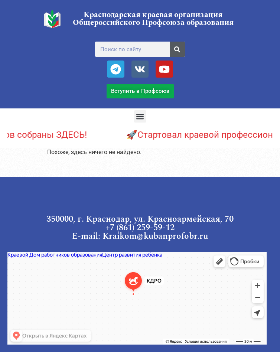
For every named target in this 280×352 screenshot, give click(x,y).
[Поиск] (177, 49)
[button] (140, 116)
